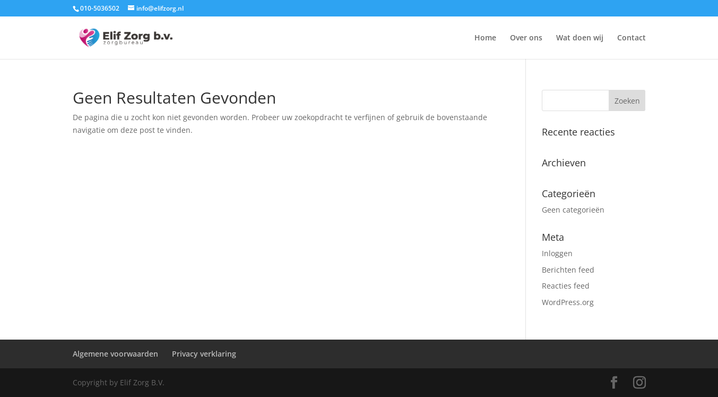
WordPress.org (568, 302)
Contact (631, 38)
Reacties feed (566, 286)
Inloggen (557, 253)
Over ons (526, 38)
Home (485, 38)
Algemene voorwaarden (115, 354)
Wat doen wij (579, 38)
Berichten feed (568, 270)
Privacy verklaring (204, 354)
